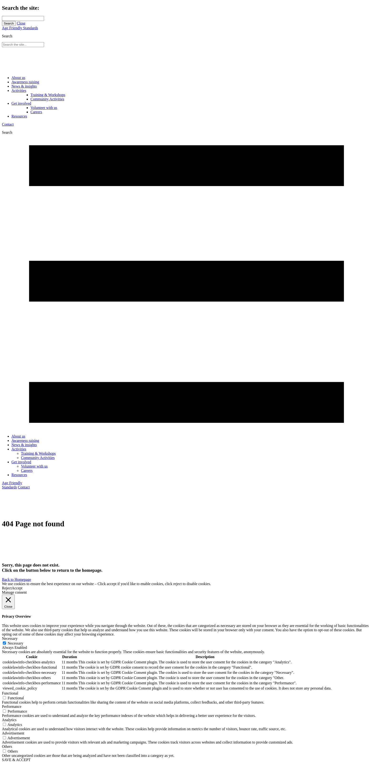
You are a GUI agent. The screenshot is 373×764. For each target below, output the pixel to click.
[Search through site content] (23, 18)
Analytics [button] (9, 720)
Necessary (15, 643)
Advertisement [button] (13, 733)
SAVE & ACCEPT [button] (16, 760)
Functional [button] (10, 693)
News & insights (24, 86)
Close (21, 23)
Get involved (21, 103)
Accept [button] (17, 588)
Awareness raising (25, 82)
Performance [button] (11, 707)
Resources (19, 116)
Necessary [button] (10, 638)
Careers (36, 112)
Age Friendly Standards (20, 28)
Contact (8, 124)
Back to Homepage (16, 579)
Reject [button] (7, 588)
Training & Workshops (47, 95)
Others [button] (7, 746)
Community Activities (47, 99)
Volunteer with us (43, 108)
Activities (18, 91)
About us (18, 78)
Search (9, 23)
